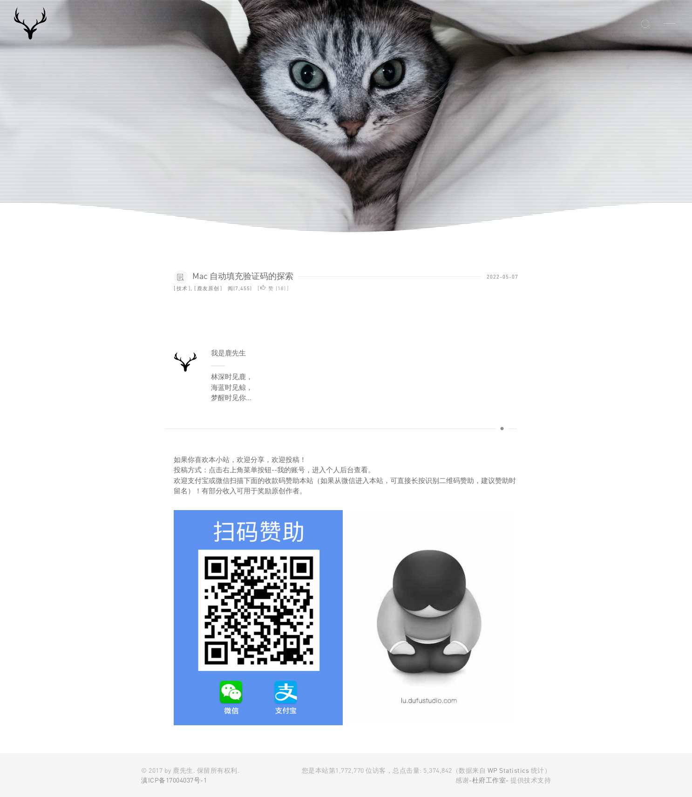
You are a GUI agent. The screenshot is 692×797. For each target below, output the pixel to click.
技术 (182, 288)
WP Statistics (508, 770)
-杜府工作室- (489, 780)
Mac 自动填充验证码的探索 (242, 276)
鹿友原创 (208, 288)
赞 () (273, 288)
